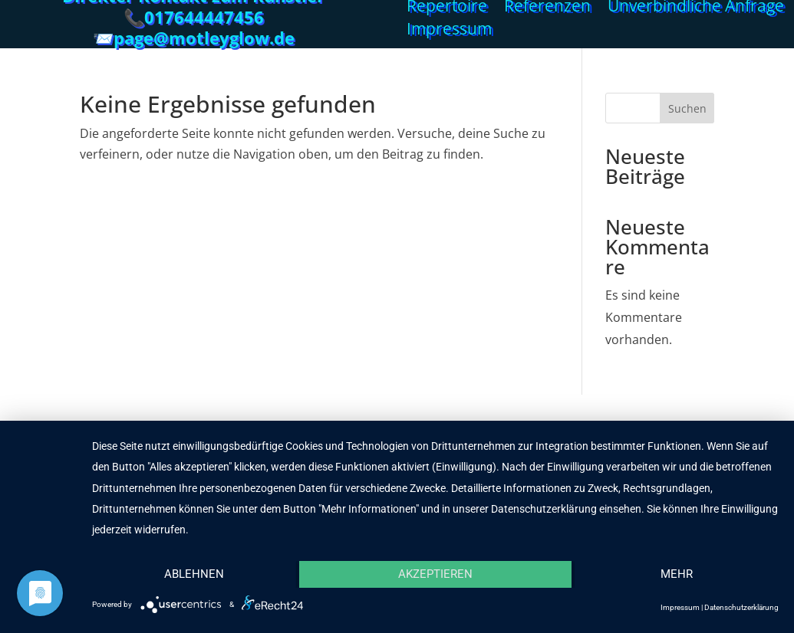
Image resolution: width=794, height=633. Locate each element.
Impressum (449, 31)
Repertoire (447, 8)
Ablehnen (194, 574)
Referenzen (547, 8)
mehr (677, 574)
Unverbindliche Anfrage (696, 8)
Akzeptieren (435, 574)
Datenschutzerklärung (741, 607)
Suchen (687, 108)
